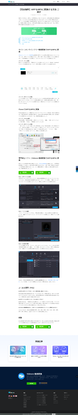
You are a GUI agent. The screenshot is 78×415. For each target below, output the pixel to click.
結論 (23, 43)
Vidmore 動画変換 (42, 163)
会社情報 (55, 395)
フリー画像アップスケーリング (42, 404)
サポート (68, 1)
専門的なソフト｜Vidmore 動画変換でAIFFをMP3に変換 (32, 40)
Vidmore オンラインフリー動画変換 (26, 55)
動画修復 (25, 406)
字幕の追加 (50, 280)
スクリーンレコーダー (27, 397)
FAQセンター (66, 397)
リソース (63, 1)
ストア (54, 1)
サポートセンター (67, 395)
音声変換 (16, 4)
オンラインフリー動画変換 (41, 397)
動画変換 (25, 395)
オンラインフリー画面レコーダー (42, 395)
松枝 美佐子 (34, 14)
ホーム (9, 4)
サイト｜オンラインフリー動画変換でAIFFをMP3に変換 (32, 37)
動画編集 (25, 404)
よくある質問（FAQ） (26, 42)
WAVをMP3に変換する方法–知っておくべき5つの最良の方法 (18, 352)
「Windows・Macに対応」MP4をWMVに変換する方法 (60, 352)
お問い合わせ (56, 397)
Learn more (49, 414)
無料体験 (31, 383)
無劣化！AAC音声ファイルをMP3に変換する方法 (39, 352)
